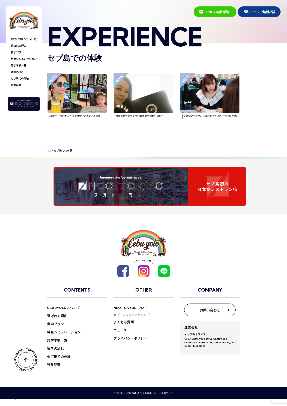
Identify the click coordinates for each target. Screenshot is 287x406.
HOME (51, 159)
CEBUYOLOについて (23, 39)
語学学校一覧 (18, 65)
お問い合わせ (210, 317)
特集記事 (16, 85)
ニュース (120, 337)
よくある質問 (124, 329)
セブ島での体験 (20, 78)
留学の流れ (17, 72)
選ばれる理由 (18, 45)
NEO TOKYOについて (131, 315)
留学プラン (17, 52)
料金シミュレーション (24, 58)
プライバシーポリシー (130, 345)
